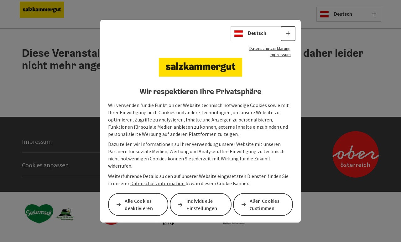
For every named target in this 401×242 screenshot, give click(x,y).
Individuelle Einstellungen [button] (201, 204)
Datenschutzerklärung (270, 48)
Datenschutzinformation (157, 183)
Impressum (280, 54)
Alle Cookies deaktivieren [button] (139, 204)
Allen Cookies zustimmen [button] (264, 204)
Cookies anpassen (45, 165)
